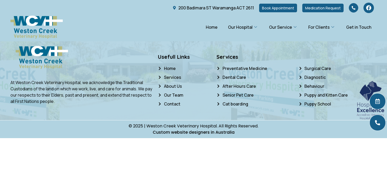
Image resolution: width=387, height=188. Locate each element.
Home (211, 27)
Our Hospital (242, 27)
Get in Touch (358, 27)
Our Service (282, 27)
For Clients (321, 27)
